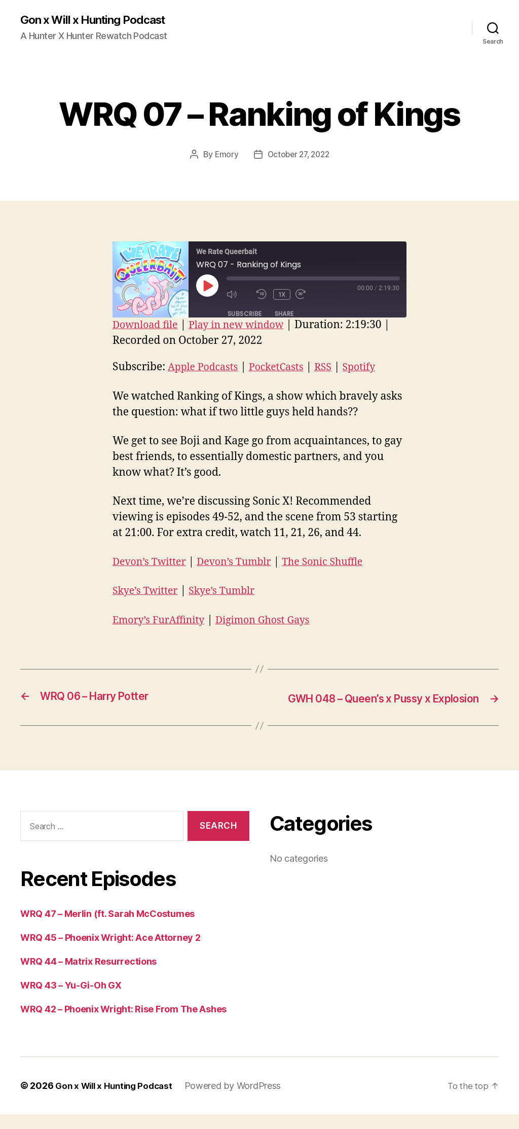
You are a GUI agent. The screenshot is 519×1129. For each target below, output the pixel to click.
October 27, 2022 (298, 155)
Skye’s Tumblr (230, 591)
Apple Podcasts (206, 368)
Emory (224, 155)
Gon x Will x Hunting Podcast (98, 20)
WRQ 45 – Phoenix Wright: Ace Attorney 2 (110, 952)
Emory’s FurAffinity (162, 620)
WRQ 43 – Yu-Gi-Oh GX (71, 1000)
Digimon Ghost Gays (274, 620)
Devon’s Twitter (152, 563)
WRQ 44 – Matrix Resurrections (88, 976)
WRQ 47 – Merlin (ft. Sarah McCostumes (107, 928)
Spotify (372, 368)
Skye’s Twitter (148, 591)
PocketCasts (284, 368)
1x (282, 295)
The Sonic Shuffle (337, 563)
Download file (148, 326)
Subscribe (245, 314)
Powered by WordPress (240, 1100)
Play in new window (245, 326)
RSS (334, 368)
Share (284, 314)
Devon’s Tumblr (243, 563)
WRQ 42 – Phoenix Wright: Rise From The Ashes (123, 1023)
